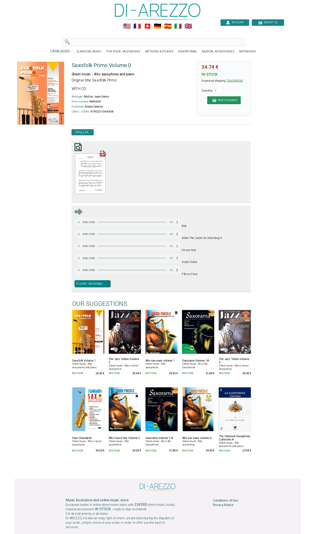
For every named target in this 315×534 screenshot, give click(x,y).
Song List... (82, 132)
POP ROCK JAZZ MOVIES (123, 51)
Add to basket (224, 100)
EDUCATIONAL (187, 51)
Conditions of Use (225, 500)
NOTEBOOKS (247, 51)
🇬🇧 (188, 26)
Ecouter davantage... (90, 283)
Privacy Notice (223, 505)
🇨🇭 (147, 26)
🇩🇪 (157, 26)
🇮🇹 (178, 26)
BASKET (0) (268, 22)
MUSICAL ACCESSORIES (218, 51)
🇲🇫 (137, 26)
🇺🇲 (127, 26)
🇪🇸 (167, 26)
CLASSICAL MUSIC (89, 51)
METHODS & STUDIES (159, 51)
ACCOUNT (235, 22)
